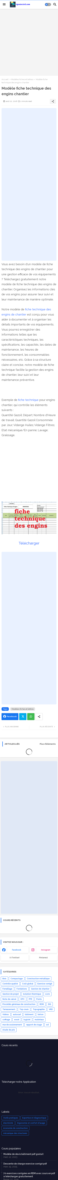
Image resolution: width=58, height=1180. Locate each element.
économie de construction (15, 1128)
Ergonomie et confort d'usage (31, 1123)
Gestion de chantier (40, 989)
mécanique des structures (15, 1133)
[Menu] (4, 4)
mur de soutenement (12, 1025)
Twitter (22, 716)
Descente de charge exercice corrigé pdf (25, 1163)
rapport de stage (34, 1025)
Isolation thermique (32, 994)
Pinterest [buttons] (43, 958)
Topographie (39, 1009)
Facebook (12, 716)
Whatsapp (30, 716)
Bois (4, 979)
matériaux (39, 1020)
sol (47, 1025)
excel (16, 1020)
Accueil (5, 79)
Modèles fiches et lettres (22, 79)
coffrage (6, 1020)
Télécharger (29, 543)
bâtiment (29, 1014)
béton (40, 1014)
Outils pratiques (10, 1118)
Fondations (22, 989)
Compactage (17, 979)
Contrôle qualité (10, 984)
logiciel (27, 1020)
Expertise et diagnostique (34, 1118)
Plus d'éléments (48, 744)
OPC (22, 999)
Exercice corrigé (44, 984)
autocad (17, 1014)
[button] (48, 4)
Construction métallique (38, 979)
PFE (30, 999)
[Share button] (39, 716)
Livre (47, 994)
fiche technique (28, 400)
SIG (49, 1004)
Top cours (24, 1009)
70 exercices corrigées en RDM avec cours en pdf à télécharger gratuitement (29, 1175)
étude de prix (8, 1030)
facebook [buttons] (16, 950)
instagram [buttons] (45, 950)
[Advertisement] (29, 42)
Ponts (39, 999)
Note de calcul (9, 999)
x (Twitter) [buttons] (14, 958)
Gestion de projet (10, 994)
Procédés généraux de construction (18, 1004)
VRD (51, 1009)
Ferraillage (7, 989)
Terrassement (8, 1009)
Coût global (27, 984)
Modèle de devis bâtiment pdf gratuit (23, 1154)
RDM (42, 1004)
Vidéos (5, 1014)
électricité (8, 1123)
